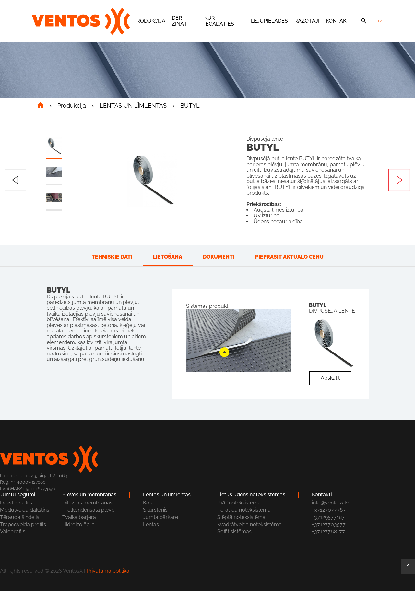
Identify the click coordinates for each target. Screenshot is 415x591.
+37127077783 (329, 510)
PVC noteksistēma (239, 503)
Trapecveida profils (23, 524)
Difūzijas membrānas (87, 503)
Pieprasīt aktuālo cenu (289, 257)
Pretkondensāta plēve (88, 510)
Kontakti (338, 21)
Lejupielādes (269, 21)
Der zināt (179, 21)
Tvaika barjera (79, 517)
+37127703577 (329, 524)
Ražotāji (306, 21)
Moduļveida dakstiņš (24, 510)
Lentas (151, 524)
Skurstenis (155, 510)
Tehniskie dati (112, 257)
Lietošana (167, 257)
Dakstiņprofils (16, 503)
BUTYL (190, 105)
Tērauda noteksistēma (244, 510)
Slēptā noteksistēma (241, 517)
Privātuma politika (108, 571)
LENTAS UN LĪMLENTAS (133, 105)
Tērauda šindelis (19, 517)
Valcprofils (12, 531)
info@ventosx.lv (330, 503)
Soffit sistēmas (234, 531)
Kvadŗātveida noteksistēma (249, 524)
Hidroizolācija (78, 524)
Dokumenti (218, 257)
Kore (148, 503)
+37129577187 (328, 517)
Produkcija (149, 21)
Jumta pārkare (160, 517)
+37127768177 (328, 531)
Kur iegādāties (219, 21)
